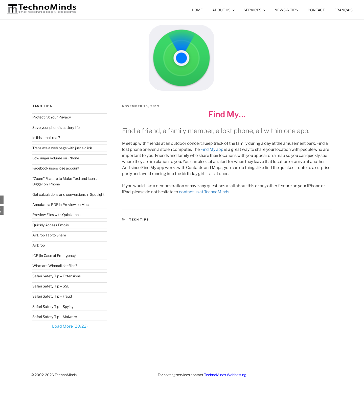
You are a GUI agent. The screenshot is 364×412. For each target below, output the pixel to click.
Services (255, 10)
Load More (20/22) (70, 326)
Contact (316, 10)
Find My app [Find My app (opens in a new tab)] (211, 149)
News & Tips (286, 10)
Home (197, 10)
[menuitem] (343, 10)
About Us (223, 10)
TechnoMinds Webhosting (225, 375)
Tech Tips (139, 219)
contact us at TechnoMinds (204, 191)
